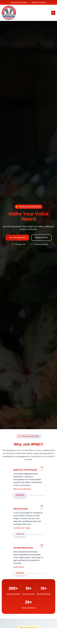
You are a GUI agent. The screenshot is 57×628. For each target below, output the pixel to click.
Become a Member (19, 2)
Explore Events (41, 238)
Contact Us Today (21, 528)
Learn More (18, 567)
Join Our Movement (17, 238)
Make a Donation (39, 2)
